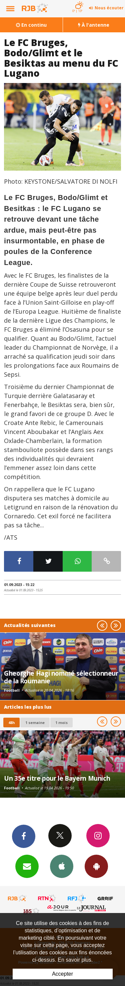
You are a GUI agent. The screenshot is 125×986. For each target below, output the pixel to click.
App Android (96, 866)
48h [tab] (11, 722)
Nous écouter (109, 8)
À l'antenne (93, 25)
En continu (31, 25)
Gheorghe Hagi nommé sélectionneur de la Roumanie (61, 677)
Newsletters (27, 866)
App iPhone (61, 866)
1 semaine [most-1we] (35, 722)
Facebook (23, 836)
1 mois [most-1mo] (61, 722)
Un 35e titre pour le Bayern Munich (57, 778)
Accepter (62, 974)
